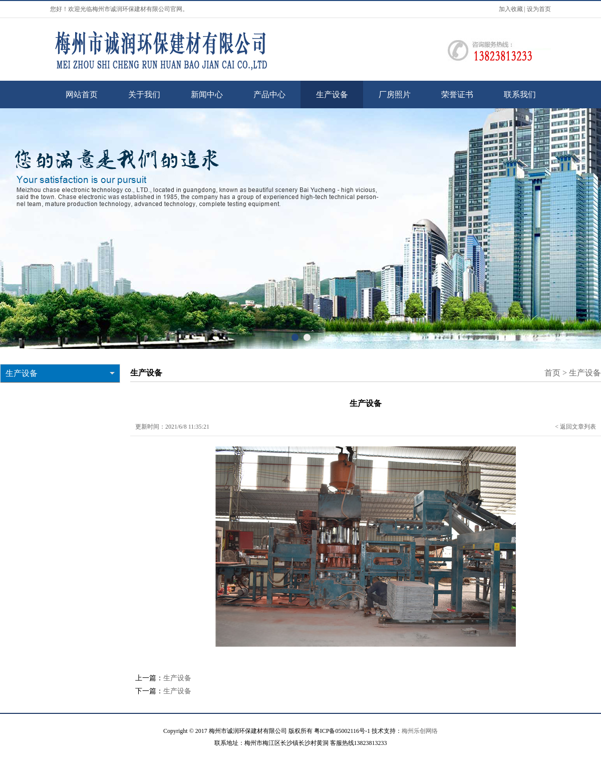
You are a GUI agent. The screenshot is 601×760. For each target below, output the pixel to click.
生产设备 (332, 94)
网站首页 (82, 94)
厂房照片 (395, 94)
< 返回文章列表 (575, 426)
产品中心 (269, 94)
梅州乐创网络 (420, 730)
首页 (552, 372)
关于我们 (144, 94)
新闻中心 (207, 94)
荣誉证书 (457, 94)
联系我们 (520, 94)
